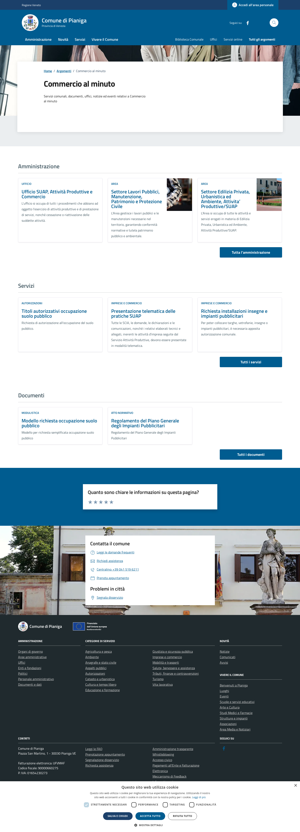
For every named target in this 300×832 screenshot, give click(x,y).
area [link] (114, 184)
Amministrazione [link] (38, 39)
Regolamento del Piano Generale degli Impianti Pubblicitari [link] (145, 423)
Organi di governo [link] (30, 651)
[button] (150, 825)
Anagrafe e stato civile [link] (100, 662)
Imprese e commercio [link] (126, 303)
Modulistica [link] (30, 413)
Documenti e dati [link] (30, 684)
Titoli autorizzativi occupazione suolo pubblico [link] (54, 313)
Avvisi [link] (224, 662)
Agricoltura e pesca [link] (98, 651)
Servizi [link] (80, 39)
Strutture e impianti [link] (234, 718)
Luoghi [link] (224, 690)
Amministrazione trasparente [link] (173, 748)
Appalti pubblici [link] (96, 668)
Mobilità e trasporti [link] (166, 662)
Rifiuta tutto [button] (182, 816)
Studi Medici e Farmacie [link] (236, 712)
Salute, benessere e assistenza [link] (174, 668)
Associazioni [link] (228, 723)
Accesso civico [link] (162, 759)
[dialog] (150, 806)
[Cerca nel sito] (274, 22)
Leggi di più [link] (199, 797)
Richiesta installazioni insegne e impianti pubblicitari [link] (234, 313)
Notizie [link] (225, 651)
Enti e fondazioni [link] (29, 668)
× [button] (295, 785)
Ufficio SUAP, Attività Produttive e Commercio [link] (57, 194)
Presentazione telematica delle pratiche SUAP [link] (143, 313)
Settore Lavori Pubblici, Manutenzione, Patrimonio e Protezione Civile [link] (136, 199)
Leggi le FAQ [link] (93, 748)
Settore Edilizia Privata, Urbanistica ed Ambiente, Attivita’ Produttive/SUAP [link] (225, 199)
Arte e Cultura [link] (230, 707)
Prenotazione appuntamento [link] (105, 754)
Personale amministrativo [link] (36, 679)
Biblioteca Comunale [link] (189, 39)
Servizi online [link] (233, 39)
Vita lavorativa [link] (163, 684)
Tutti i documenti (251, 454)
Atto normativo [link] (122, 413)
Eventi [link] (224, 696)
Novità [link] (63, 39)
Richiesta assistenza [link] (99, 765)
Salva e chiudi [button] (118, 816)
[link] (252, 5)
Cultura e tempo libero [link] (100, 684)
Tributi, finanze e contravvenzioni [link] (176, 673)
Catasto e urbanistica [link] (100, 679)
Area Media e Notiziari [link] (235, 729)
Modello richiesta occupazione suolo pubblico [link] (59, 423)
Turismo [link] (158, 679)
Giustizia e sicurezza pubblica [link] (173, 651)
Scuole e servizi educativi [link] (237, 701)
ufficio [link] (26, 184)
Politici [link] (22, 673)
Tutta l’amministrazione (251, 252)
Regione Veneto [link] (31, 5)
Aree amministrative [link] (32, 657)
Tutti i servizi (251, 362)
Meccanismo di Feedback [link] (170, 776)
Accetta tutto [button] (150, 816)
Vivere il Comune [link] (105, 39)
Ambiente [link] (92, 657)
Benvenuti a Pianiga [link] (234, 685)
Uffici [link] (213, 39)
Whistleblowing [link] (163, 754)
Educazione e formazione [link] (102, 690)
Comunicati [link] (227, 657)
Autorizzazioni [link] (32, 303)
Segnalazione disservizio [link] (102, 759)
